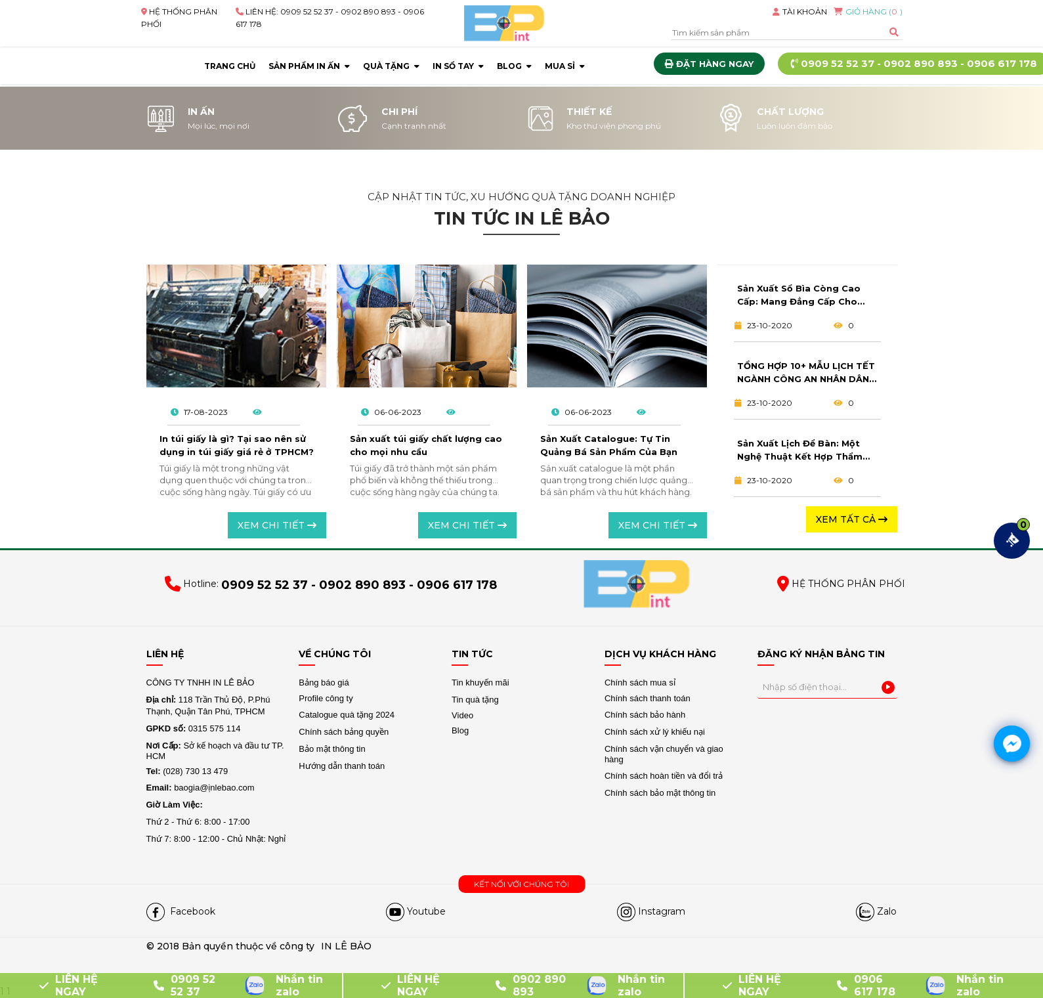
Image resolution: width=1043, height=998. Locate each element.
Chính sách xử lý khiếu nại (655, 732)
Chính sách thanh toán (648, 698)
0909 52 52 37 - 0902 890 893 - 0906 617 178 (359, 585)
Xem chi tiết (277, 525)
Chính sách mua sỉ (640, 682)
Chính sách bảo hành (645, 715)
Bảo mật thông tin (332, 749)
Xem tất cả (851, 519)
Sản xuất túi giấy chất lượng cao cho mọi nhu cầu (426, 445)
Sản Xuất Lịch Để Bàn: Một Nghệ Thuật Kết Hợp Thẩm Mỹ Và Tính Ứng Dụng (799, 451)
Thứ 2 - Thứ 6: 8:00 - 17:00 (198, 822)
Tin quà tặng (475, 700)
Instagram (661, 911)
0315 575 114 (193, 728)
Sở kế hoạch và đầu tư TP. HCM (215, 751)
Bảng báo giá (324, 682)
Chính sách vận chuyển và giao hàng (664, 754)
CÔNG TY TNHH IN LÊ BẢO (201, 682)
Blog (460, 730)
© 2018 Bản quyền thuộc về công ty (230, 946)
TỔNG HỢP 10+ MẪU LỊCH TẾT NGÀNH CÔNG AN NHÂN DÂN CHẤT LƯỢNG (806, 373)
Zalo (887, 911)
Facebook (191, 911)
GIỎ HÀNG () (868, 11)
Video (462, 715)
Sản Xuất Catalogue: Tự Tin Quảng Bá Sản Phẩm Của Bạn (608, 445)
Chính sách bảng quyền (344, 732)
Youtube (426, 911)
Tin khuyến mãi (480, 682)
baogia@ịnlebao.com (200, 787)
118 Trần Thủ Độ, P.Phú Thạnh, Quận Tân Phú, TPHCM (208, 705)
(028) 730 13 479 (187, 771)
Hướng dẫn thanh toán (342, 766)
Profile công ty (325, 698)
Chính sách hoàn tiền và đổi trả (664, 776)
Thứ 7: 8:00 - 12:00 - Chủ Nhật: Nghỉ (216, 839)
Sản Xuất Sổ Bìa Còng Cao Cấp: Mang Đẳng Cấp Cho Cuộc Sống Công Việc (799, 296)
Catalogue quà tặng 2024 (346, 715)
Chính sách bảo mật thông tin (660, 793)
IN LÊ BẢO (346, 946)
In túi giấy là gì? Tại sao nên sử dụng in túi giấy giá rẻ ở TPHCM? (237, 445)
